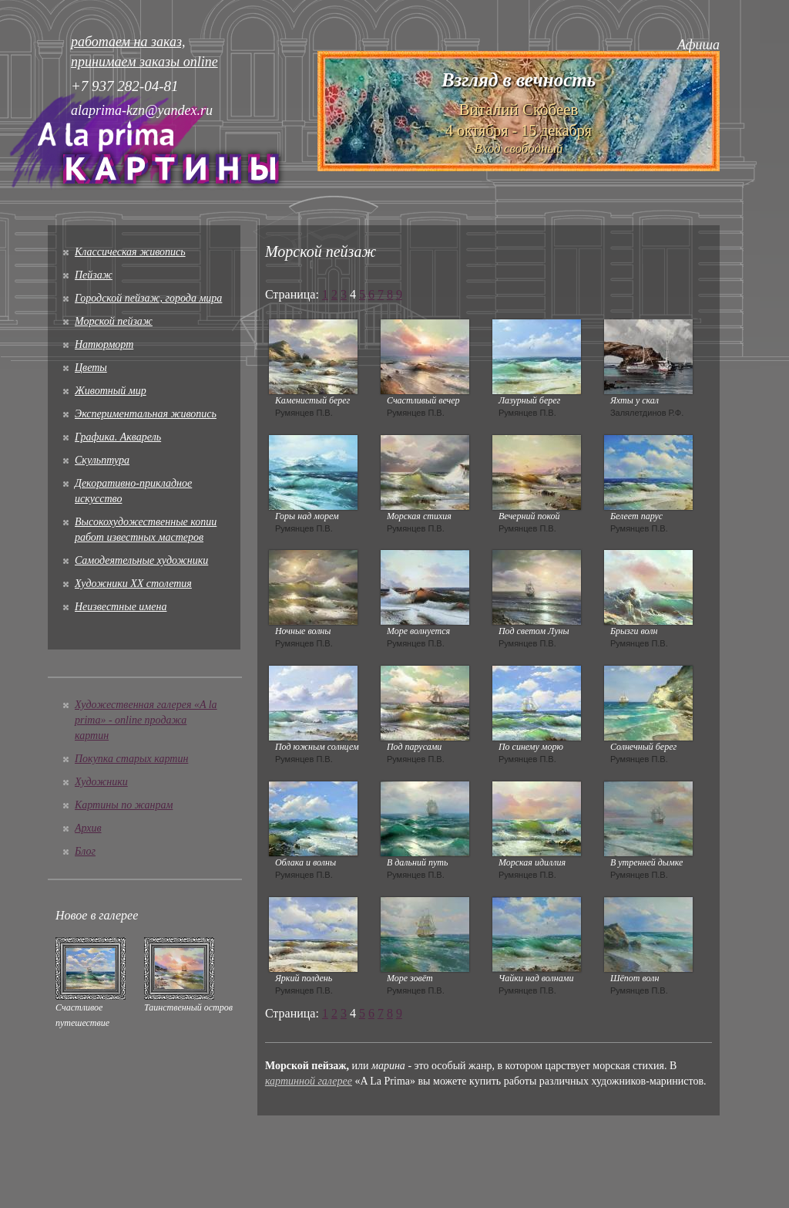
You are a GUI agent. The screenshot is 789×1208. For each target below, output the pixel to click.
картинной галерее (308, 1081)
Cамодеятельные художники (141, 560)
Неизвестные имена (120, 606)
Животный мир (110, 390)
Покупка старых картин (131, 758)
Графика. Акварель (118, 437)
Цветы (91, 367)
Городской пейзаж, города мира (148, 298)
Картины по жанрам (124, 805)
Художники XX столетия (133, 583)
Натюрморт (104, 344)
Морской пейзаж (114, 321)
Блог (85, 851)
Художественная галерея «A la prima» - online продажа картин (146, 720)
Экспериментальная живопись (146, 414)
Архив (88, 828)
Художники (101, 782)
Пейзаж (93, 275)
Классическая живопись (130, 252)
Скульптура (102, 460)
